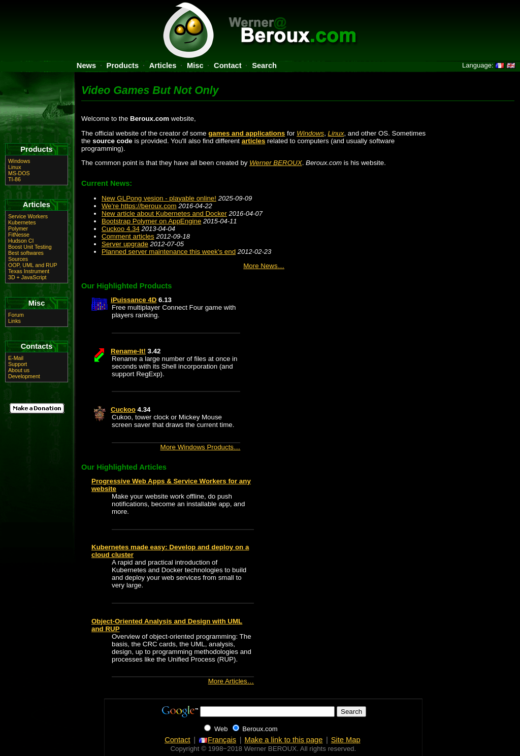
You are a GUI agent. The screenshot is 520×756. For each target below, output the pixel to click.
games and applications (246, 133)
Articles (163, 65)
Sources (18, 259)
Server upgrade (125, 244)
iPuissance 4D (133, 300)
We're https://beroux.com (139, 206)
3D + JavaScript (27, 277)
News (86, 65)
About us (18, 370)
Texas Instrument (28, 271)
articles (254, 141)
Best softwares (26, 253)
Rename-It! (128, 351)
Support (17, 364)
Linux (336, 133)
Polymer (18, 228)
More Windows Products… (200, 447)
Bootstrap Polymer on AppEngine (151, 221)
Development (24, 376)
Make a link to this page (283, 740)
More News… (263, 266)
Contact (228, 65)
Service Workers (28, 216)
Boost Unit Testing (30, 247)
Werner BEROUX (275, 163)
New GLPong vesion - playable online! (159, 198)
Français (217, 740)
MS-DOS (19, 173)
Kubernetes (22, 222)
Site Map (346, 740)
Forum (16, 315)
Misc (195, 65)
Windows (310, 133)
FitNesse (18, 235)
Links (14, 321)
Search (264, 65)
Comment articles (128, 236)
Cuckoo (123, 409)
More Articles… (231, 681)
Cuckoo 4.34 (121, 229)
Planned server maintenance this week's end (169, 251)
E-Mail (15, 358)
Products (123, 65)
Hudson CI (21, 241)
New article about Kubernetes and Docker (164, 213)
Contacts (37, 346)
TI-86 (14, 179)
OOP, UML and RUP (32, 265)
